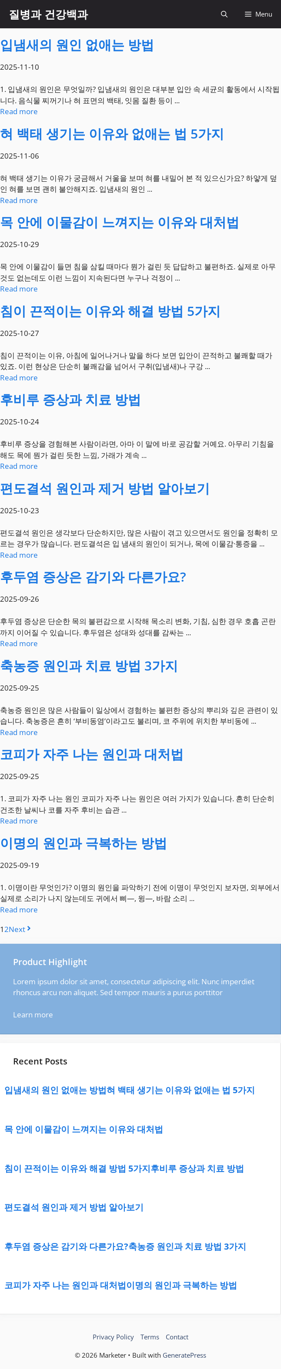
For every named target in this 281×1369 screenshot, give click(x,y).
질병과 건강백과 (48, 14)
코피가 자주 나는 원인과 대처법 (92, 754)
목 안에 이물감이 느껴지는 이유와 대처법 (119, 222)
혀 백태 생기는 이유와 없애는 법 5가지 (112, 133)
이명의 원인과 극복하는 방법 (83, 843)
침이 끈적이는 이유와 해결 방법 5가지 (110, 311)
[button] (224, 14)
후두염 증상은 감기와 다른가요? (93, 577)
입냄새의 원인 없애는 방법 (77, 45)
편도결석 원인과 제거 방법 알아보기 (105, 488)
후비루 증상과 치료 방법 (70, 399)
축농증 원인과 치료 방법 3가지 (89, 665)
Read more (19, 111)
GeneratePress (184, 1355)
